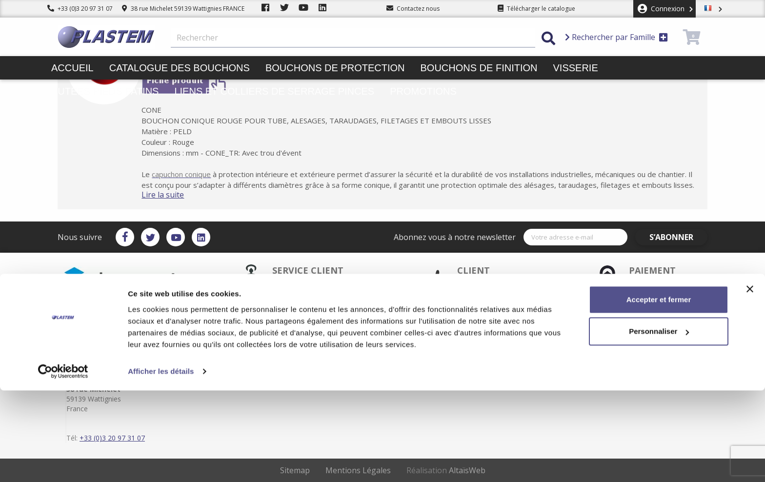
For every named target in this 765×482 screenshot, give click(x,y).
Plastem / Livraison (424, 322)
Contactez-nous (420, 353)
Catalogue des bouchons (179, 67)
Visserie (575, 67)
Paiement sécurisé (321, 330)
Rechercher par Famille (616, 37)
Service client (314, 322)
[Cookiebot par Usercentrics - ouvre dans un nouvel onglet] (63, 463)
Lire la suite (177, 195)
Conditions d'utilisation (430, 337)
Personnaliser (659, 423)
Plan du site (414, 345)
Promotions (423, 91)
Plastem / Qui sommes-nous (335, 353)
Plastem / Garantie (322, 337)
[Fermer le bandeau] (749, 380)
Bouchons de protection (335, 67)
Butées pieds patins (105, 91)
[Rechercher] (353, 38)
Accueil (72, 67)
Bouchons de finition (478, 67)
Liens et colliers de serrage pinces (274, 91)
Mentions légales (422, 330)
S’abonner (679, 237)
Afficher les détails (161, 463)
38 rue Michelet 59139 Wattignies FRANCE (183, 8)
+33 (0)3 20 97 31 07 (80, 8)
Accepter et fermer (658, 391)
